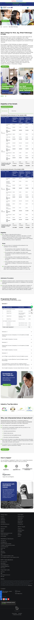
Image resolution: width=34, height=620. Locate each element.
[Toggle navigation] (32, 7)
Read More (30, 585)
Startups (2, 531)
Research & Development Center (6, 533)
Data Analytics (3, 563)
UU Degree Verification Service (8, 603)
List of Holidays (3, 536)
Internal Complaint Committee (6, 543)
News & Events (20, 521)
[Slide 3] (27, 467)
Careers (19, 536)
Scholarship (3, 521)
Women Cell (3, 548)
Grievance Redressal (4, 546)
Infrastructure (20, 522)
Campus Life (20, 519)
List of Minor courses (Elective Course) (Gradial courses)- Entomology (15, 360)
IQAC (2, 549)
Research (2, 530)
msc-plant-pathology (13, 26)
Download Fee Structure (7, 106)
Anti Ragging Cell (4, 542)
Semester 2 (4, 331)
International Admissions (5, 524)
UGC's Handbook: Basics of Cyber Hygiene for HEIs (10, 557)
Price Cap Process (4, 561)
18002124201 (19, 1)
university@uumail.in (18, 593)
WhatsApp (19, 534)
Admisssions (3, 519)
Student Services (21, 516)
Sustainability (3, 552)
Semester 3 (4, 342)
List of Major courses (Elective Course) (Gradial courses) (15, 356)
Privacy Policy (14, 613)
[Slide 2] (16, 467)
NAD (1, 554)
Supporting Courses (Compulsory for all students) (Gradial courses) (15, 335)
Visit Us (19, 533)
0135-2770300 (17, 591)
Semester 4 (4, 353)
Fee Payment (3, 522)
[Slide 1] (6, 467)
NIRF (1, 573)
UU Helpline (20, 531)
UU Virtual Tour (20, 524)
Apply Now (5, 20)
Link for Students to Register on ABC (7, 555)
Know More (7, 384)
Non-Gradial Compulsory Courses (9, 339)
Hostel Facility (20, 518)
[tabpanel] (9, 81)
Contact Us (20, 528)
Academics (3, 518)
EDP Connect (3, 567)
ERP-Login (2, 576)
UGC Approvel (3, 540)
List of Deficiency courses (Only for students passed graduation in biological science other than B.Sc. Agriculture (15, 364)
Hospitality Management (5, 566)
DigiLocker (3, 551)
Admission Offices (21, 530)
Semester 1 (4, 303)
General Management (4, 564)
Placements (3, 528)
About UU (2, 516)
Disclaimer (20, 613)
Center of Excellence (4, 534)
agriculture (5, 26)
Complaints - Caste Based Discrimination (8, 545)
